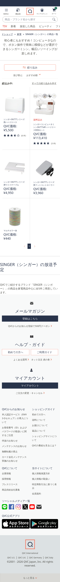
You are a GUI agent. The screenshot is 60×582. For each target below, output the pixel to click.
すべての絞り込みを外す (44, 83)
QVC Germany (35, 557)
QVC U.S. (11, 557)
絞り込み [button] (32, 67)
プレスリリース (10, 484)
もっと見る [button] (28, 577)
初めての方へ (38, 414)
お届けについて (40, 425)
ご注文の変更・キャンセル (29, 393)
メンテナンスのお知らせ (14, 446)
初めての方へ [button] (15, 352)
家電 (19, 34)
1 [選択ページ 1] (29, 246)
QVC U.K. (22, 557)
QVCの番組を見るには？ (44, 445)
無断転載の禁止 (10, 451)
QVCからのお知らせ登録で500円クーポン (29, 326)
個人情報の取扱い (41, 478)
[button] (6, 12)
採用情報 (6, 478)
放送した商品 (27, 26)
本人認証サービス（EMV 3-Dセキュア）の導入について (15, 418)
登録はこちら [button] (30, 318)
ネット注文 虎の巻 (40, 359)
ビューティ (45, 26)
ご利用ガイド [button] (44, 352)
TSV (5, 26)
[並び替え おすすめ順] (36, 75)
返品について (38, 430)
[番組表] (18, 12)
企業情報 (6, 473)
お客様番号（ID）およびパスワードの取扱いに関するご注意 (14, 431)
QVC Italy (49, 557)
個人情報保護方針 (41, 473)
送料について (38, 419)
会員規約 (36, 493)
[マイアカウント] (42, 12)
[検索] (54, 19)
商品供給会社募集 (11, 489)
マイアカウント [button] (30, 385)
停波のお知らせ (10, 440)
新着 (13, 26)
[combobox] (27, 19)
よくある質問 (20, 359)
